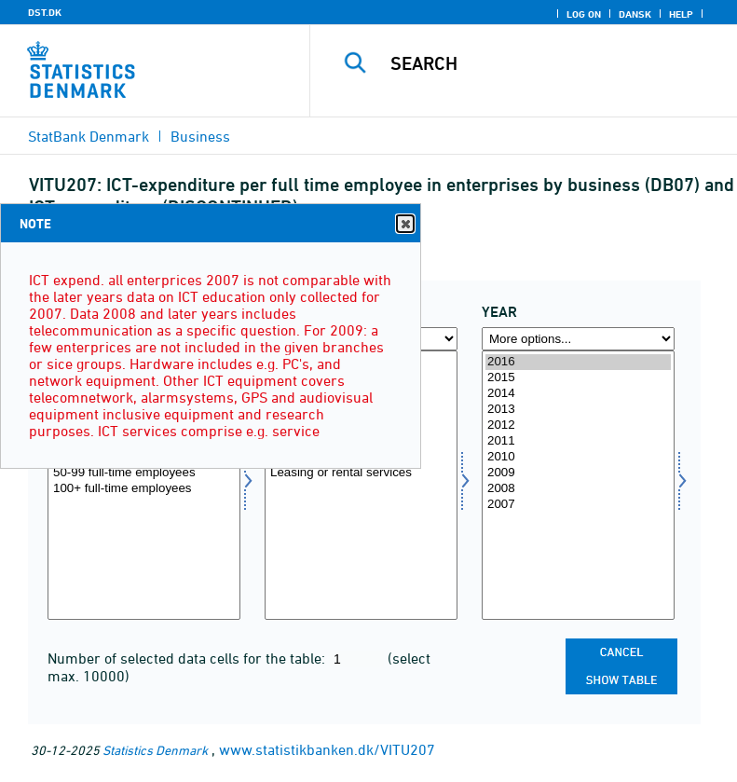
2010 (578, 457)
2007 (578, 505)
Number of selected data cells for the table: (188, 658)
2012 (578, 425)
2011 (578, 441)
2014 (578, 394)
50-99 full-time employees (144, 473)
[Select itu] (361, 485)
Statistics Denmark (155, 750)
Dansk (635, 14)
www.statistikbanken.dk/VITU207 (327, 749)
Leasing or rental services (361, 473)
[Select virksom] (144, 485)
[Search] (551, 63)
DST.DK (44, 12)
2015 (578, 378)
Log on (583, 14)
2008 (578, 489)
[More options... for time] (578, 338)
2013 (578, 410)
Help (681, 14)
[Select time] (578, 485)
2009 (578, 473)
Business (200, 136)
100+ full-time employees (144, 489)
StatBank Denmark (88, 136)
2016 (578, 362)
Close (404, 224)
